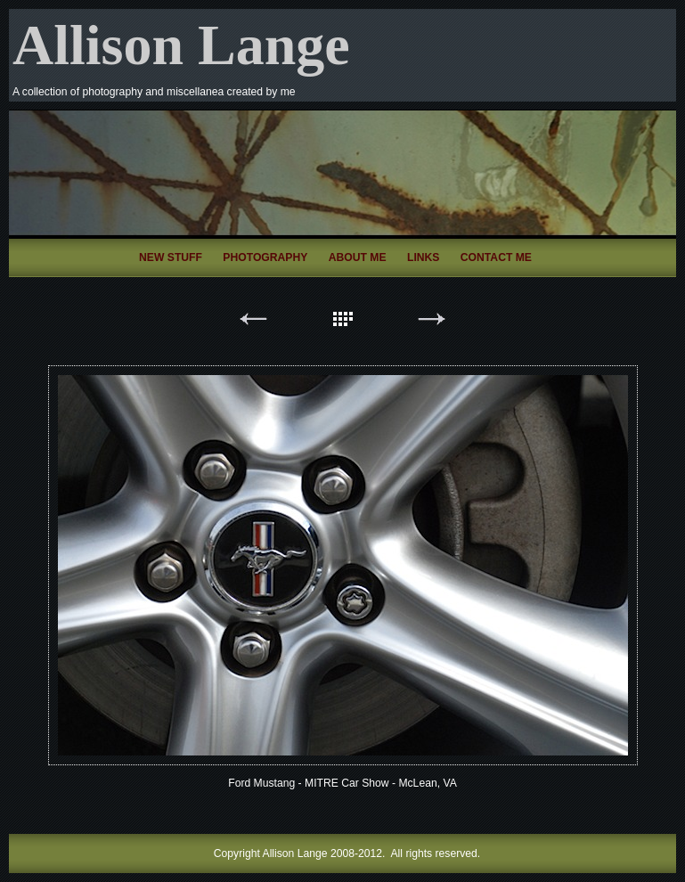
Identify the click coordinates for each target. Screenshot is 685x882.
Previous (253, 322)
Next (432, 322)
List (343, 322)
